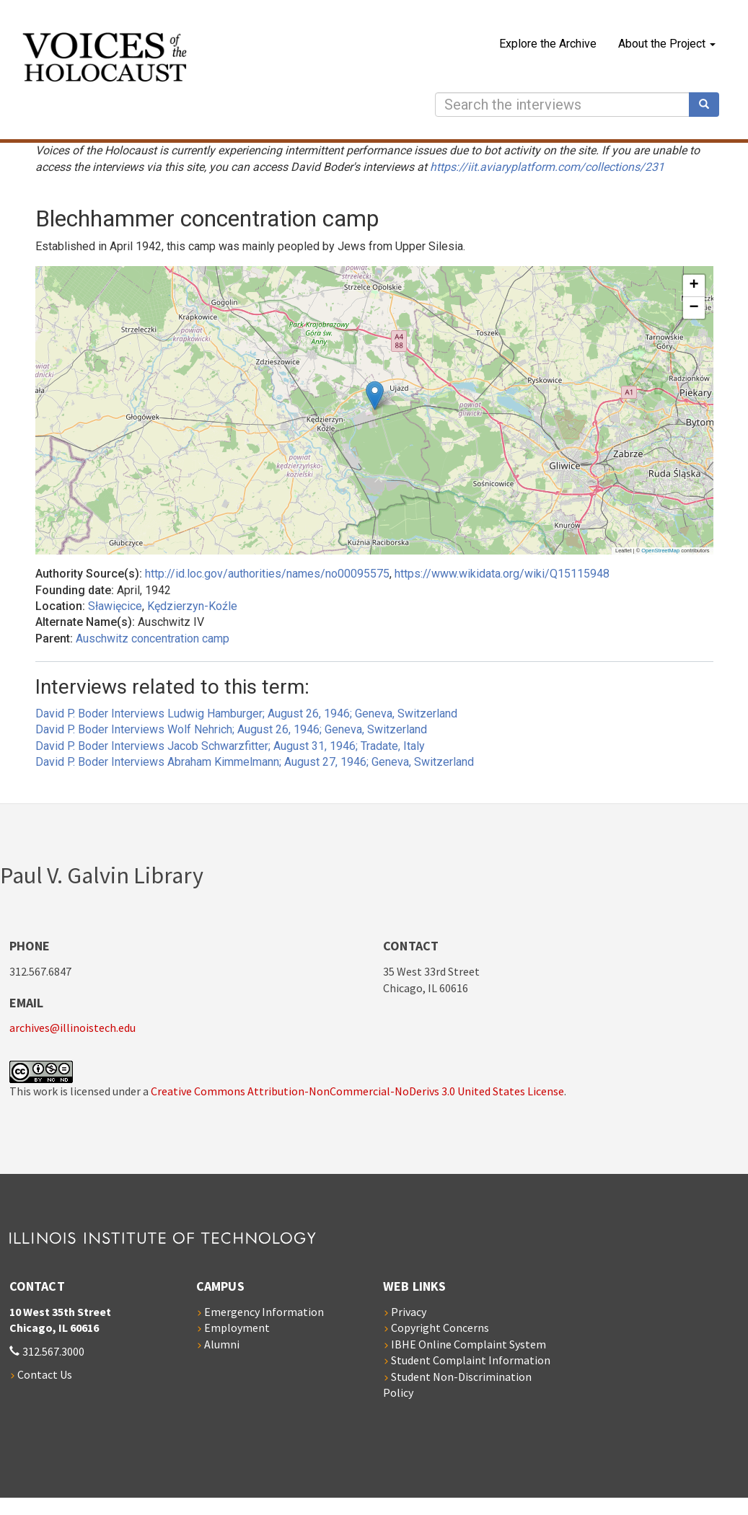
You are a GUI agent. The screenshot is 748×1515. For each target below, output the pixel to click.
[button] (375, 395)
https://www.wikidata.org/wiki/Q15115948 (502, 573)
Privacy (408, 1311)
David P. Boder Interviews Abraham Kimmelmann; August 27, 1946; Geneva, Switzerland (254, 762)
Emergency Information (264, 1311)
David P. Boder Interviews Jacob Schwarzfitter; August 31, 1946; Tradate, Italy (230, 746)
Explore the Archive (548, 43)
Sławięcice (115, 606)
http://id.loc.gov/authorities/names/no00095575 (267, 573)
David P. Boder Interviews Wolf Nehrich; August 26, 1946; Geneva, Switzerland (231, 729)
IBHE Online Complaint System (468, 1344)
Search (709, 104)
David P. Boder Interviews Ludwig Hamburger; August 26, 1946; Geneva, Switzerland (246, 713)
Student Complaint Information (470, 1360)
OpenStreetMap (660, 550)
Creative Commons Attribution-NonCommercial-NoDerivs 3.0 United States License (357, 1091)
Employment (237, 1327)
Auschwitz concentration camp (152, 638)
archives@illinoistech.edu (72, 1027)
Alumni (221, 1344)
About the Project (667, 43)
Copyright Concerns (440, 1327)
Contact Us (44, 1374)
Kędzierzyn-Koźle (192, 606)
